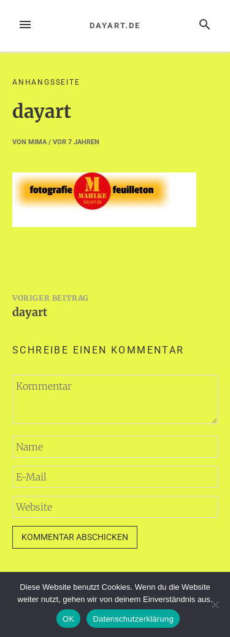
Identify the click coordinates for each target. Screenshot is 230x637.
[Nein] (215, 604)
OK (68, 618)
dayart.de (115, 25)
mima (37, 142)
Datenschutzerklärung (133, 618)
